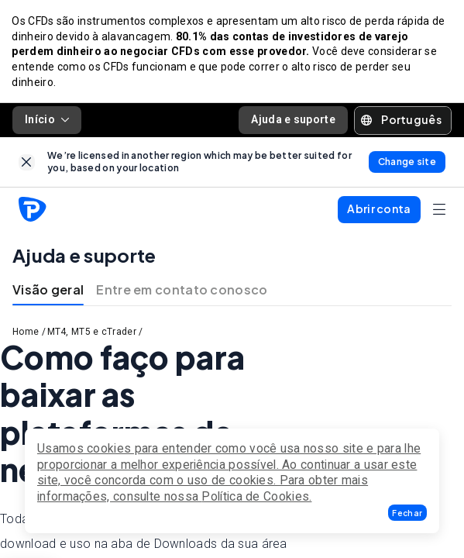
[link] (27, 163)
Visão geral (48, 290)
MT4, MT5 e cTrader (91, 332)
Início (47, 120)
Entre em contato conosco (181, 290)
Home (25, 332)
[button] (407, 513)
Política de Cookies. (256, 496)
